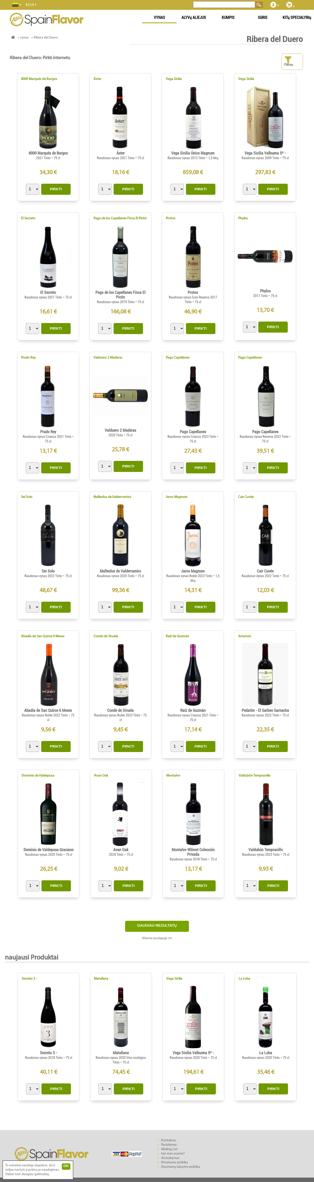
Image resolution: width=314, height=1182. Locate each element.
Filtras (288, 61)
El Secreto (28, 218)
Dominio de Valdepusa (38, 776)
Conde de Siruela (105, 636)
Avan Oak (101, 776)
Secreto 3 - (29, 979)
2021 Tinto (43, 158)
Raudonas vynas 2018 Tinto (189, 859)
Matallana (101, 979)
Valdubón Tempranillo (255, 776)
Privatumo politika (174, 1162)
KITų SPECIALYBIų (297, 17)
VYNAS (159, 17)
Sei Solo (26, 497)
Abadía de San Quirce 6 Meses (43, 636)
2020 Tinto (116, 435)
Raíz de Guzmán (177, 636)
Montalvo (173, 776)
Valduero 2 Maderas (107, 358)
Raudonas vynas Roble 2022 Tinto (45, 715)
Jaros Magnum (176, 497)
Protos (170, 218)
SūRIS (262, 17)
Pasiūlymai (169, 1145)
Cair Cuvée (246, 497)
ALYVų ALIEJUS (194, 17)
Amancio (244, 636)
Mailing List (169, 1149)
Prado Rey (28, 358)
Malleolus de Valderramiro (112, 497)
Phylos (243, 218)
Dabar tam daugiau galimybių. (27, 1174)
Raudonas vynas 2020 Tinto (116, 576)
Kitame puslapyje (157, 938)
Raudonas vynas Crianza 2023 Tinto (192, 437)
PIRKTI (56, 189)
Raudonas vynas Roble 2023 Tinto (189, 576)
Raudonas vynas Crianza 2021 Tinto (47, 437)
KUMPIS (228, 17)
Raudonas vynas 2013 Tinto (187, 158)
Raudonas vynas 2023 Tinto (261, 855)
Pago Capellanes (178, 358)
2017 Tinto (260, 296)
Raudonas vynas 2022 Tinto (44, 576)
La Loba (244, 979)
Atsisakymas (170, 1158)
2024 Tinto (116, 855)
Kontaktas (168, 1140)
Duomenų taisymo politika (180, 1167)
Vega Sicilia (174, 79)
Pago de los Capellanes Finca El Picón (120, 218)
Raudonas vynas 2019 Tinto (116, 302)
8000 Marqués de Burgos (39, 79)
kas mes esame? (173, 1154)
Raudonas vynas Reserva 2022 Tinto (264, 437)
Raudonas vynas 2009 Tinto (261, 158)
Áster (97, 79)
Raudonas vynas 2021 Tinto (116, 158)
